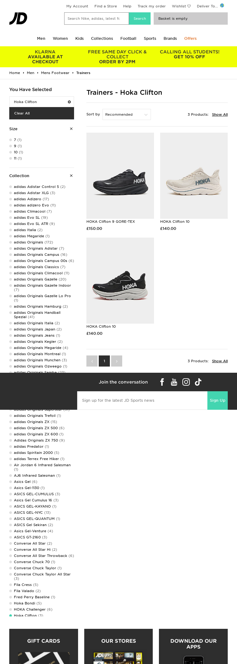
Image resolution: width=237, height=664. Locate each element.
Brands (170, 38)
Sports (150, 38)
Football (128, 38)
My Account (77, 6)
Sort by (93, 114)
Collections (102, 38)
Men (41, 38)
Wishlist (179, 6)
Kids (79, 38)
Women (60, 38)
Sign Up (217, 400)
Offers (190, 38)
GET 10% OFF (189, 54)
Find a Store (105, 6)
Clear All (22, 113)
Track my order (152, 6)
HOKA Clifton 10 (174, 221)
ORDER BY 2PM (118, 56)
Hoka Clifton (42, 102)
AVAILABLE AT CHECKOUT (45, 56)
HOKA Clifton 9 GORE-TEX (110, 221)
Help (127, 6)
